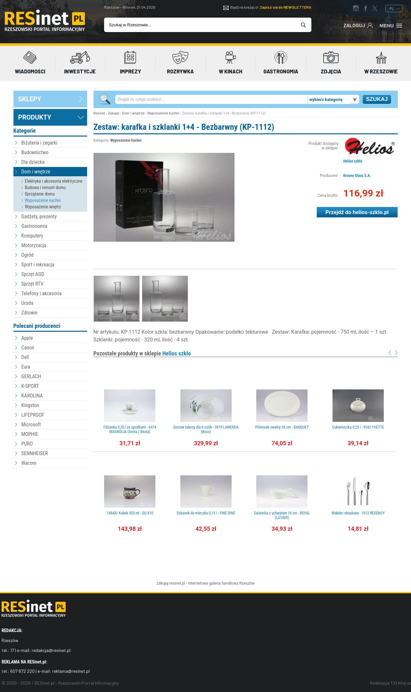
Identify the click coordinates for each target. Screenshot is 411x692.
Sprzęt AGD (33, 274)
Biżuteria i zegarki (39, 143)
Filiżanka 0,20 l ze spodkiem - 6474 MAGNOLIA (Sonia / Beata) (129, 429)
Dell (25, 357)
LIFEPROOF (33, 415)
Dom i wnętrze (35, 172)
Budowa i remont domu (45, 187)
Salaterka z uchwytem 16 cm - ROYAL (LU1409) (282, 515)
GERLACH (31, 376)
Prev (389, 352)
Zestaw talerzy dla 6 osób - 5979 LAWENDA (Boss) (206, 429)
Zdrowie (29, 313)
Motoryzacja (33, 245)
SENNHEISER (34, 453)
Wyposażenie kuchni (43, 200)
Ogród (27, 255)
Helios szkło (352, 161)
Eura (25, 367)
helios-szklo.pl (371, 212)
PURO (27, 444)
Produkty (34, 117)
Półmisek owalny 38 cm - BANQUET (282, 427)
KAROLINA (32, 396)
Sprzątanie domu (40, 193)
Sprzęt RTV (32, 284)
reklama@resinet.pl (71, 671)
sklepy (29, 99)
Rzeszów (247, 583)
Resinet (99, 113)
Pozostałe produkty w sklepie (142, 353)
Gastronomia (34, 226)
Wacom (29, 463)
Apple (27, 338)
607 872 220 (22, 671)
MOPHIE (29, 434)
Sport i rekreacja (37, 265)
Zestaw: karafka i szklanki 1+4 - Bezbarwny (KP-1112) (184, 127)
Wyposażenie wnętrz (43, 206)
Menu (391, 25)
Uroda (27, 303)
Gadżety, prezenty (39, 216)
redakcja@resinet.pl (51, 650)
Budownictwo (35, 152)
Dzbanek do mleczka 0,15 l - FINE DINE (206, 513)
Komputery (32, 236)
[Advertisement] (50, 505)
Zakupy (113, 113)
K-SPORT (30, 386)
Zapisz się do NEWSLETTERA (285, 7)
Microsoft (31, 424)
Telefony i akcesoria (41, 293)
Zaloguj (358, 25)
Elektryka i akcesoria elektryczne (54, 181)
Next (396, 352)
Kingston (30, 405)
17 (12, 650)
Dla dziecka (33, 162)
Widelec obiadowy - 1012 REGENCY (358, 513)
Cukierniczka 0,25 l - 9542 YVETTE (358, 427)
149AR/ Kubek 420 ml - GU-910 (129, 513)
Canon (27, 348)
